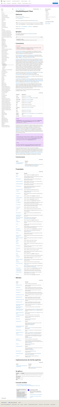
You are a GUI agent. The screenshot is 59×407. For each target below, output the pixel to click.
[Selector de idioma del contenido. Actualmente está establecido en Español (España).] (4, 402)
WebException (29, 78)
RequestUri (17, 255)
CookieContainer (27, 145)
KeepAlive (34, 97)
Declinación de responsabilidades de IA (6, 404)
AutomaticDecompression (19, 189)
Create (23, 57)
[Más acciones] (42, 9)
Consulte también (48, 19)
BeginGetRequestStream (30, 73)
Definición (47, 10)
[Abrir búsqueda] (53, 1)
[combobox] (7, 10)
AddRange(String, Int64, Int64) (20, 299)
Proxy (30, 129)
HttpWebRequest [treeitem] (4, 64)
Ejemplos (47, 11)
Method (17, 241)
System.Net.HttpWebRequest (27, 121)
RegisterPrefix (40, 120)
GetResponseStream (37, 61)
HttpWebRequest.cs (20, 18)
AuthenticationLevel (18, 186)
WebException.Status (26, 79)
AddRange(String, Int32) (19, 297)
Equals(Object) (18, 316)
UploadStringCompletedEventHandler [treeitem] (6, 107)
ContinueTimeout (18, 204)
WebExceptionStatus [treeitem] (4, 113)
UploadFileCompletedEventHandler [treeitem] (6, 102)
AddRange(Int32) (18, 287)
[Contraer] (13, 9)
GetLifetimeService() (18, 321)
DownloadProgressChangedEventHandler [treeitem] (7, 34)
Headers (40, 85)
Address (17, 176)
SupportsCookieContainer (19, 263)
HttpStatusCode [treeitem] (4, 61)
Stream (40, 72)
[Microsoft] (1, 1)
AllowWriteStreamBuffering (19, 183)
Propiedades (47, 14)
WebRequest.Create (32, 55)
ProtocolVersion (18, 248)
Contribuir (21, 404)
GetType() (17, 343)
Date (16, 210)
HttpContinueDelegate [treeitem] (4, 46)
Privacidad (25, 404)
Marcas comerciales (46, 404)
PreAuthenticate (18, 245)
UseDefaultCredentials (19, 272)
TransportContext (35, 310)
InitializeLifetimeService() (19, 346)
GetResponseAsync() (18, 340)
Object (19, 26)
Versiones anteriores (14, 404)
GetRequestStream (30, 72)
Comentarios (47, 12)
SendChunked (36, 113)
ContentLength (28, 99)
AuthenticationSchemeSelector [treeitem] (5, 17)
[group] (29, 24)
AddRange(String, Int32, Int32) (20, 294)
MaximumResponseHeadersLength (28, 218)
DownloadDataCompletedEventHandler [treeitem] (6, 32)
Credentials (17, 208)
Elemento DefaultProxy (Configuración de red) (23, 384)
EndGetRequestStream (19, 74)
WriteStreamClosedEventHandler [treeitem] (6, 126)
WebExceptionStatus (38, 79)
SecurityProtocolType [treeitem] (4, 92)
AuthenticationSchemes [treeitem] (5, 16)
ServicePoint (17, 261)
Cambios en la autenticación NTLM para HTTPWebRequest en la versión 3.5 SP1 (28, 385)
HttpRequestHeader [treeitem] (4, 58)
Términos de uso (41, 404)
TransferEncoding (28, 113)
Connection (28, 97)
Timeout (17, 265)
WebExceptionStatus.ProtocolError (38, 80)
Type (28, 343)
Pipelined (17, 243)
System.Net (22, 16)
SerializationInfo (35, 165)
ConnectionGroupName (19, 197)
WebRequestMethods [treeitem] (4, 118)
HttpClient (28, 48)
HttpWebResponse (25, 60)
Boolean (31, 272)
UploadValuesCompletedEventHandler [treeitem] (6, 109)
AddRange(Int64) (18, 292)
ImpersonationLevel (18, 230)
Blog (18, 404)
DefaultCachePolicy (18, 212)
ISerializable (23, 28)
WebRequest (34, 20)
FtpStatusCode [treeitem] (3, 41)
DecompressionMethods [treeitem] (5, 27)
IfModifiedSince (28, 107)
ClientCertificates (34, 138)
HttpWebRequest (31, 33)
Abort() (17, 283)
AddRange (27, 110)
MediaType (17, 240)
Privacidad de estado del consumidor (32, 404)
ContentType (17, 200)
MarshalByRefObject (24, 26)
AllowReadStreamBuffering (19, 181)
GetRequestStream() (33, 266)
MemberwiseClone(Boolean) (19, 353)
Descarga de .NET (55, 3)
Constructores (47, 13)
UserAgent (17, 274)
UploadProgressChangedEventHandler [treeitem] (6, 104)
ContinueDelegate (18, 202)
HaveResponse (18, 221)
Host (16, 226)
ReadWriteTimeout (18, 251)
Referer (27, 111)
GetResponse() (26, 266)
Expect (27, 102)
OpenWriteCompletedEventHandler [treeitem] (6, 90)
